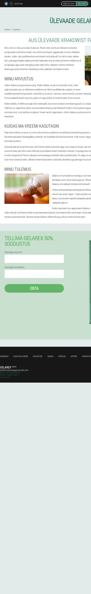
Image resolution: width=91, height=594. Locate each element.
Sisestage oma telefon (14, 267)
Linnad (50, 356)
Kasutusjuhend (20, 356)
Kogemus (4, 356)
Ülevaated (37, 356)
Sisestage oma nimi (13, 252)
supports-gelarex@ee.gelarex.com (14, 370)
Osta (34, 288)
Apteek (74, 356)
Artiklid (62, 356)
